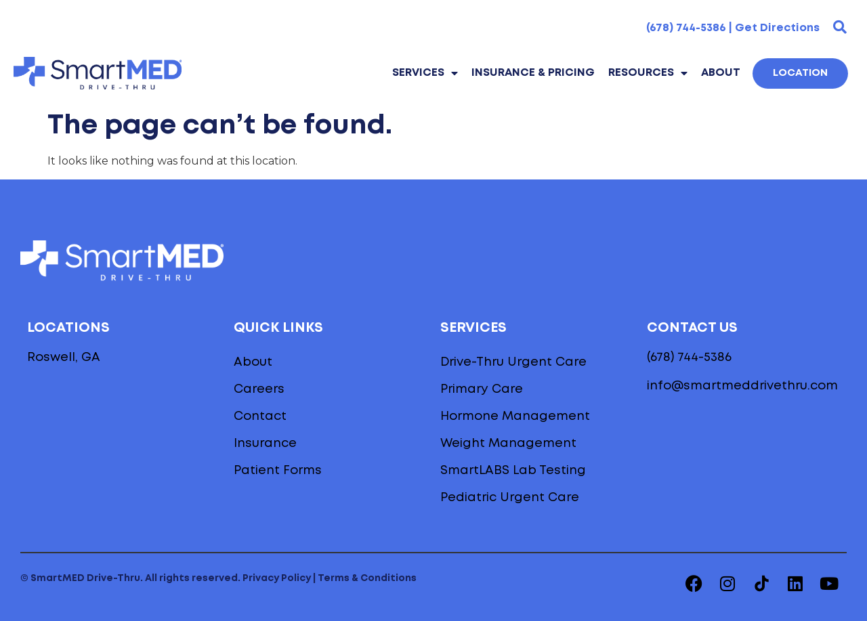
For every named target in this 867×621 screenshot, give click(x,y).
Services (425, 73)
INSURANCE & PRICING (533, 73)
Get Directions (777, 28)
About (720, 73)
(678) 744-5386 (689, 357)
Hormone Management (515, 416)
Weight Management (508, 443)
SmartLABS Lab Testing (513, 470)
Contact (260, 416)
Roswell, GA (63, 357)
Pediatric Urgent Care (509, 497)
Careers (259, 389)
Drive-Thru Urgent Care (513, 362)
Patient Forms (278, 470)
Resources (648, 73)
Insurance (265, 443)
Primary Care (481, 389)
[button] (840, 27)
